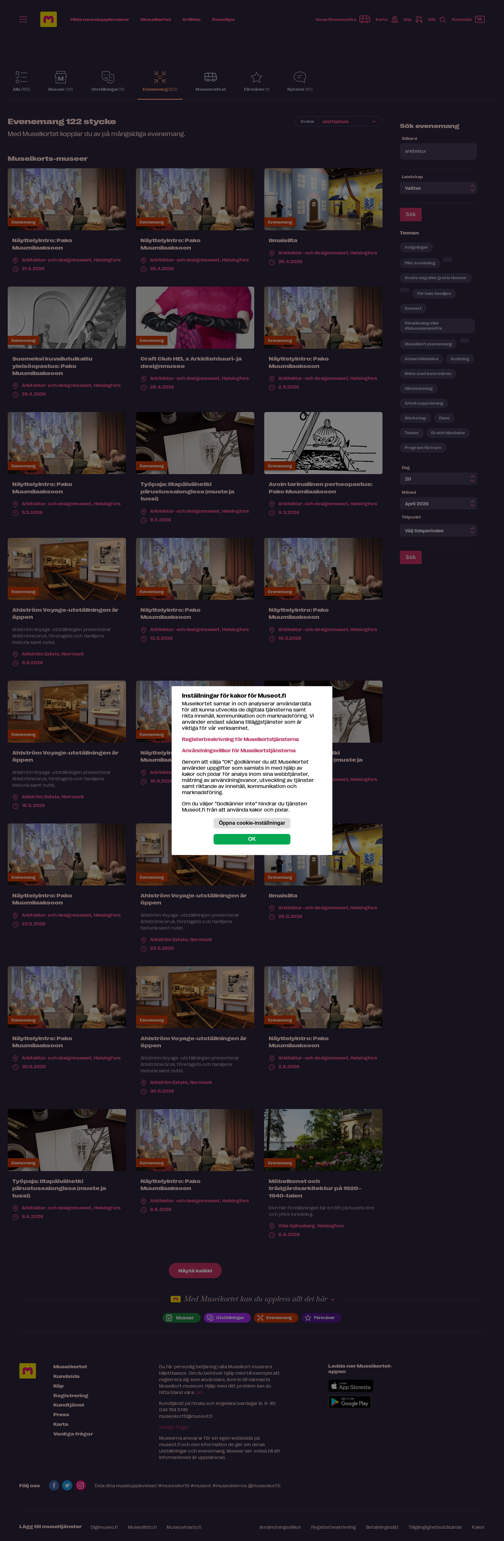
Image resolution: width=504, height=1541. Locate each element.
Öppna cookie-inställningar (252, 823)
